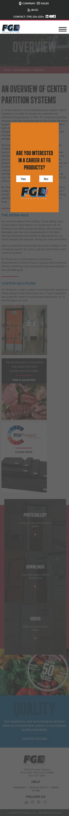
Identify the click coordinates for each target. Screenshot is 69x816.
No (46, 179)
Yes (23, 179)
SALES (45, 3)
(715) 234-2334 (35, 16)
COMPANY (28, 3)
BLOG (34, 9)
